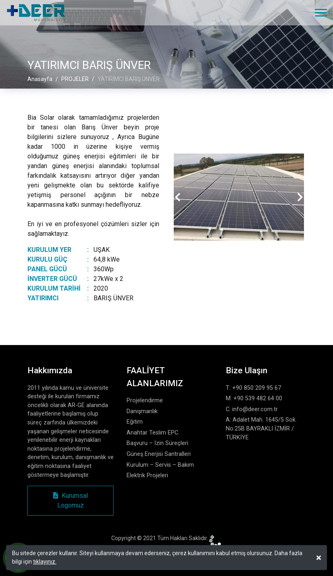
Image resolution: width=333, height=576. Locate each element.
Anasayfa (39, 79)
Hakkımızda (49, 370)
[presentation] (177, 197)
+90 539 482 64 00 (257, 398)
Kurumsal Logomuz (70, 500)
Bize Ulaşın (246, 370)
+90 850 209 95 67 (256, 388)
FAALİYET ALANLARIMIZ (155, 377)
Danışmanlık (142, 411)
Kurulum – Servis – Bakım (160, 465)
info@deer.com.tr (255, 409)
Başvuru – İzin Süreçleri (157, 443)
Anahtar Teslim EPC (152, 432)
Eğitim (135, 421)
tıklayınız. (44, 563)
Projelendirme (145, 400)
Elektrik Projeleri (147, 475)
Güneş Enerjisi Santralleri (159, 454)
